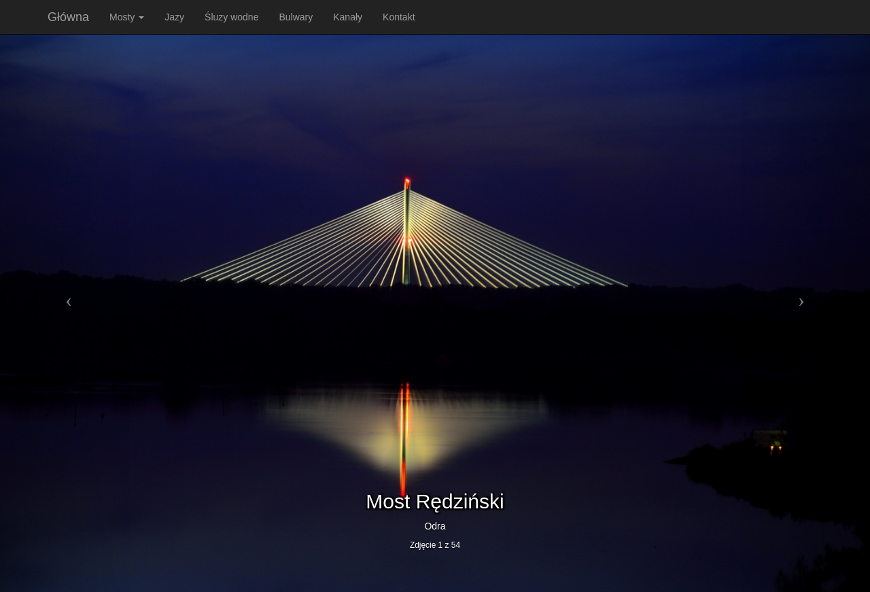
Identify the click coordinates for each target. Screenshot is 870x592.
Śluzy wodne (231, 17)
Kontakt (399, 17)
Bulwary (296, 17)
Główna (68, 17)
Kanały (347, 17)
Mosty (126, 17)
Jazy (174, 17)
